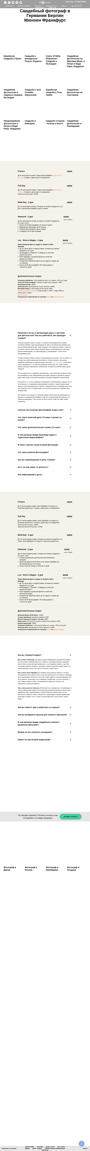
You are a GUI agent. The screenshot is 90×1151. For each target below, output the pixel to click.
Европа (64, 6)
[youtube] (17, 2)
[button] (70, 1005)
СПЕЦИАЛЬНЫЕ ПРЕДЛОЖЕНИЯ (55, 1148)
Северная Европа (51, 6)
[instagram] (13, 2)
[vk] (9, 2)
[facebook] (5, 2)
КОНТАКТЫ (45, 1150)
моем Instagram (59, 437)
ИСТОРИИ (40, 1146)
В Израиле (37, 6)
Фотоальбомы (23, 435)
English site (52, 7)
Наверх (85, 1148)
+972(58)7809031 (80, 2)
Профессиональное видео (27, 431)
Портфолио (9, 6)
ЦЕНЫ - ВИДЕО (37, 1148)
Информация (40, 7)
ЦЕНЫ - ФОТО (50, 1146)
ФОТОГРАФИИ (29, 1146)
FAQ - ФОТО (61, 1146)
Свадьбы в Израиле (23, 6)
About (49, 437)
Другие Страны (76, 6)
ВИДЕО (27, 1148)
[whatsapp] (20, 2)
